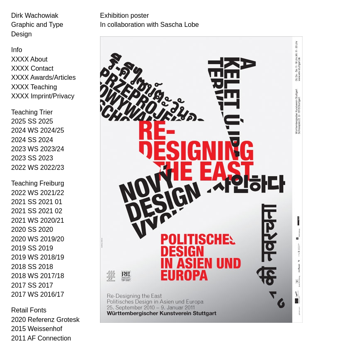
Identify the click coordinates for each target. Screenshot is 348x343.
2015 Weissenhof (36, 328)
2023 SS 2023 (32, 158)
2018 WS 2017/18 (37, 275)
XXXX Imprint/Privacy (42, 96)
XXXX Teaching (34, 87)
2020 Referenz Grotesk (45, 319)
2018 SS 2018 (32, 266)
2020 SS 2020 (32, 229)
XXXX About (29, 59)
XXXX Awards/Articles (43, 77)
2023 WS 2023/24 (37, 148)
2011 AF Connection (41, 338)
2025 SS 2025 (32, 121)
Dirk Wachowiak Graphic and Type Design (37, 25)
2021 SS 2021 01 (36, 201)
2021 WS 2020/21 (37, 220)
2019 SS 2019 (32, 248)
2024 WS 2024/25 (37, 130)
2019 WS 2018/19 (37, 257)
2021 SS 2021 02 (36, 210)
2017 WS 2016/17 (37, 294)
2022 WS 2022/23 (37, 167)
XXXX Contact (32, 68)
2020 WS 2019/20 (37, 239)
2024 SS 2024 (32, 139)
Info (16, 49)
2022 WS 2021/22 (37, 192)
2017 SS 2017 (32, 285)
